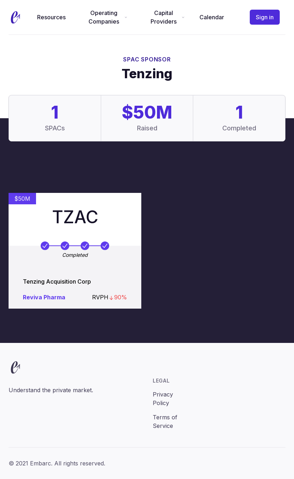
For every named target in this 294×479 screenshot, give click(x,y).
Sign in (265, 17)
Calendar (211, 17)
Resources (51, 17)
